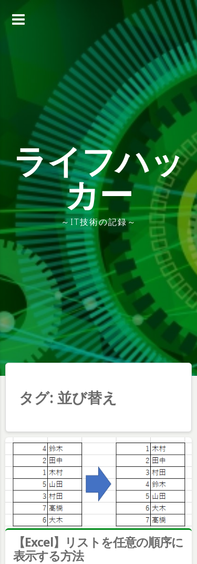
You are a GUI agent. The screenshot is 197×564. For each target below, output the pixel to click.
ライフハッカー (98, 177)
